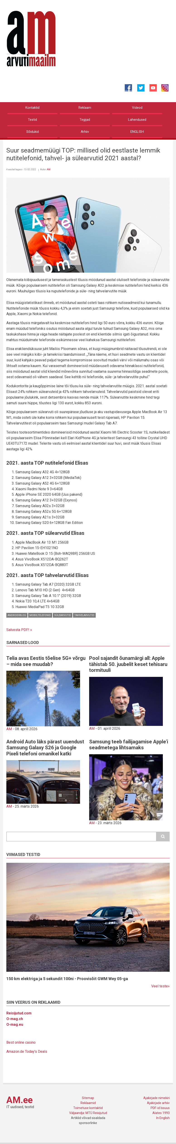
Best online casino (21, 1042)
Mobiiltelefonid (40, 615)
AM (48, 169)
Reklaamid (88, 1103)
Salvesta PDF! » (19, 630)
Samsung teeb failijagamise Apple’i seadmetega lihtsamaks (128, 744)
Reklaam (84, 108)
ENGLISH (137, 132)
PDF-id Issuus (160, 1108)
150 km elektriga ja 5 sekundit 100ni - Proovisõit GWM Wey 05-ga (67, 978)
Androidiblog (17, 615)
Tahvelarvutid (84, 615)
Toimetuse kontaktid (88, 1108)
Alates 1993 (161, 1113)
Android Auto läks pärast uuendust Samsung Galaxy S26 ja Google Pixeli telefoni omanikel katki (45, 748)
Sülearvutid (62, 615)
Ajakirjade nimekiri (156, 1098)
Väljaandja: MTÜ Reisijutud (88, 1113)
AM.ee (19, 1100)
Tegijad (85, 120)
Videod (137, 108)
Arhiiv (85, 132)
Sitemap (88, 1098)
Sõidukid (32, 132)
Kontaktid (32, 108)
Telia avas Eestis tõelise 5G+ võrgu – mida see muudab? (46, 661)
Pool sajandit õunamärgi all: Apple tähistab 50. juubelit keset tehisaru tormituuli (128, 664)
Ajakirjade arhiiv (158, 1103)
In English (163, 1118)
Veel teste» (160, 986)
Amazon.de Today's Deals (26, 1051)
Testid (32, 120)
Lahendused (137, 120)
